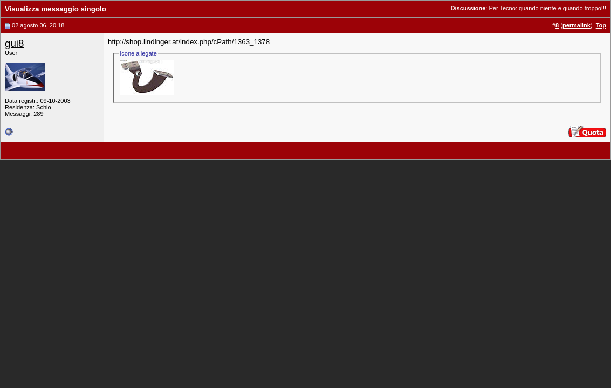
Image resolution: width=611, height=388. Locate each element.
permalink (576, 25)
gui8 (14, 43)
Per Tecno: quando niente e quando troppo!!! (547, 8)
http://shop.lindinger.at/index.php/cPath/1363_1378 (189, 42)
